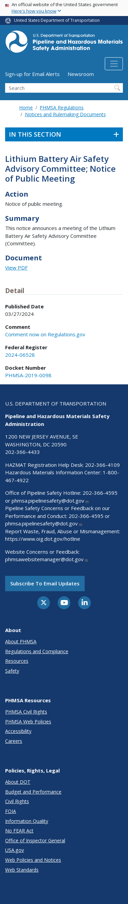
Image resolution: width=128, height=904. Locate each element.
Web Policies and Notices (33, 860)
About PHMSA (21, 641)
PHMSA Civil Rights (26, 711)
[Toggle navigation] (114, 63)
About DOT (17, 782)
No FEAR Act (19, 830)
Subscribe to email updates (45, 583)
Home (26, 107)
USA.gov (14, 850)
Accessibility (18, 731)
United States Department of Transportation (57, 20)
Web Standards (22, 870)
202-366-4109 (102, 464)
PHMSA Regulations (62, 107)
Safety (12, 671)
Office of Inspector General (35, 840)
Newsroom (81, 74)
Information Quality (26, 821)
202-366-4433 (22, 451)
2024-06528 (20, 354)
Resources (16, 661)
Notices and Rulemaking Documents (65, 114)
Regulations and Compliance (36, 651)
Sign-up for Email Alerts (32, 74)
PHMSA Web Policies (28, 721)
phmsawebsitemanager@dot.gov (46, 559)
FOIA (10, 811)
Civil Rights (17, 801)
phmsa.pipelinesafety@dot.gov (50, 500)
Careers (13, 741)
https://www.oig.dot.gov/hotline (42, 538)
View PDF (16, 267)
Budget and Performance (33, 791)
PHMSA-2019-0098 (28, 375)
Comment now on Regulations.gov (45, 334)
